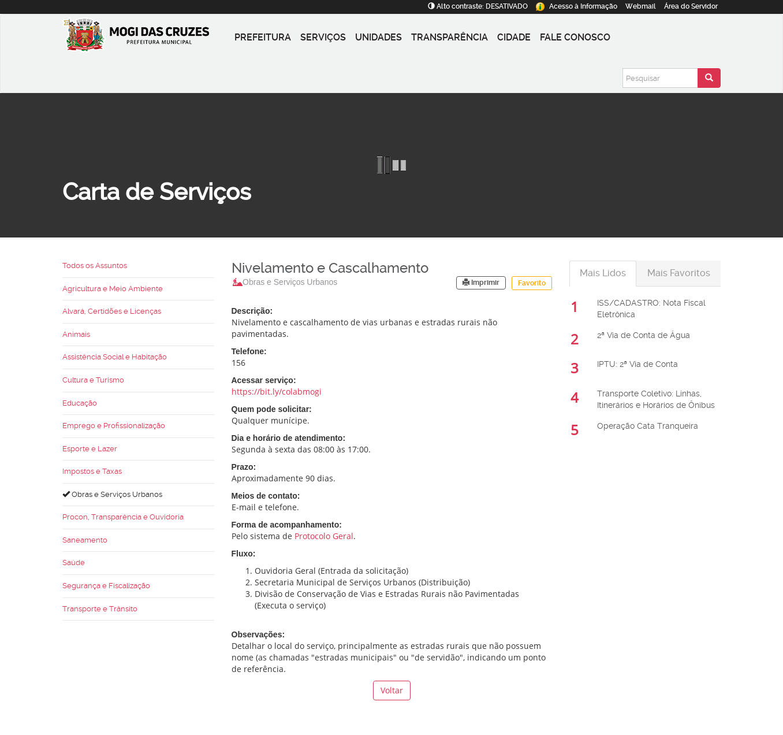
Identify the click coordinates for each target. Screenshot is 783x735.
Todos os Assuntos (94, 265)
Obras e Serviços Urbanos (112, 494)
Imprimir (481, 283)
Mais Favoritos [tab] (678, 273)
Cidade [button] (514, 37)
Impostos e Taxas (92, 471)
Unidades (378, 37)
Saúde (73, 562)
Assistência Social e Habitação (114, 356)
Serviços (323, 37)
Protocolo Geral (323, 535)
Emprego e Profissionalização (113, 425)
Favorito (532, 283)
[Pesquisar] (660, 78)
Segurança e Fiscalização (106, 585)
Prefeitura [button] (262, 37)
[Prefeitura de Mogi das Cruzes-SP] (146, 37)
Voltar (392, 690)
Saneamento (84, 540)
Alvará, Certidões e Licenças (111, 311)
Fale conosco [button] (575, 37)
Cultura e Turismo (93, 380)
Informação (576, 6)
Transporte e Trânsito (99, 608)
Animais (76, 334)
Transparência (449, 37)
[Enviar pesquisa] (709, 78)
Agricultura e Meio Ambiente (112, 288)
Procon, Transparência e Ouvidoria (123, 517)
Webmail (640, 6)
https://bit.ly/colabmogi (277, 391)
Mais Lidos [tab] (603, 273)
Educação (79, 403)
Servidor (691, 6)
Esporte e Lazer (89, 448)
